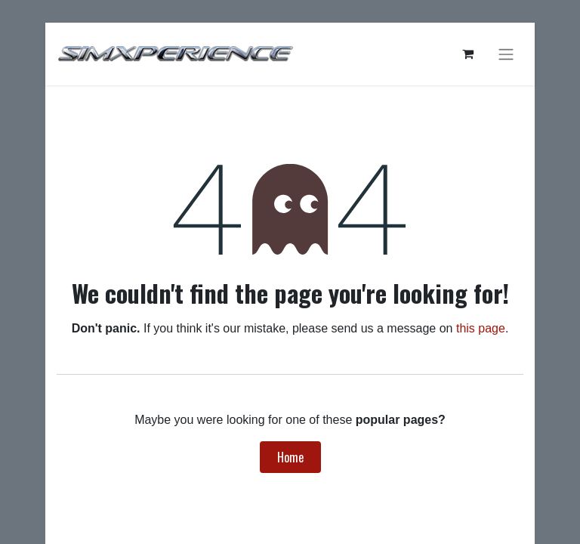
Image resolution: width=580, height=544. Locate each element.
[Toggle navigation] (506, 54)
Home (290, 457)
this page (480, 328)
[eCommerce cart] (467, 54)
